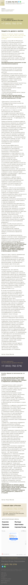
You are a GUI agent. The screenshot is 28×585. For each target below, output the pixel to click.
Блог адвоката (5, 580)
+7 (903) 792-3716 (11, 24)
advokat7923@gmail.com (11, 512)
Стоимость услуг (6, 578)
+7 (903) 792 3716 (12, 2)
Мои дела (4, 575)
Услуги (3, 576)
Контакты (4, 582)
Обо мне (3, 573)
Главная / (3, 8)
